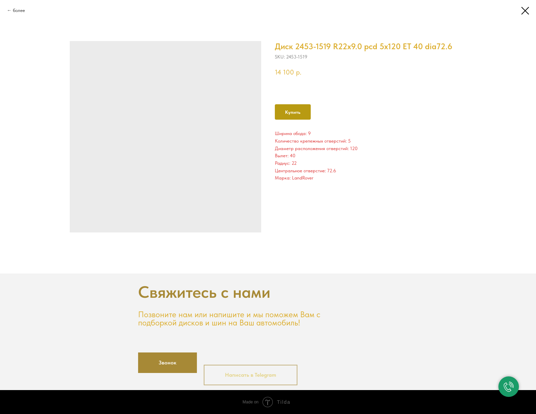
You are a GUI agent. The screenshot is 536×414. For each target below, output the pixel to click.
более (19, 10)
